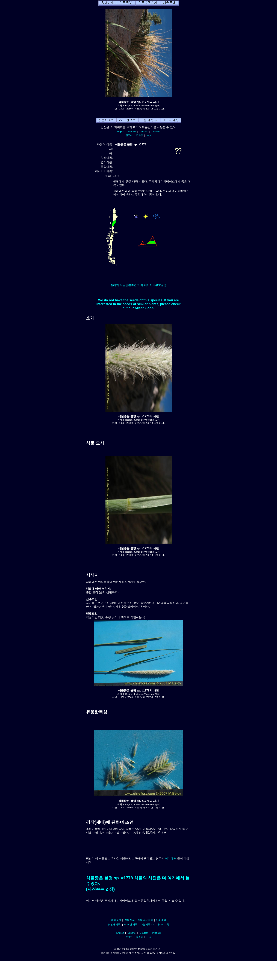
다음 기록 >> (147, 924)
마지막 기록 (163, 924)
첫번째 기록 (114, 924)
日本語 (139, 135)
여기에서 (170, 858)
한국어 (129, 135)
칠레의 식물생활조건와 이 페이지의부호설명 (138, 285)
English (120, 131)
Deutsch (144, 131)
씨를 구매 (161, 920)
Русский (156, 131)
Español (132, 131)
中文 (149, 135)
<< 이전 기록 (130, 924)
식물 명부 (130, 920)
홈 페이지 (116, 920)
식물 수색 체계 (145, 920)
